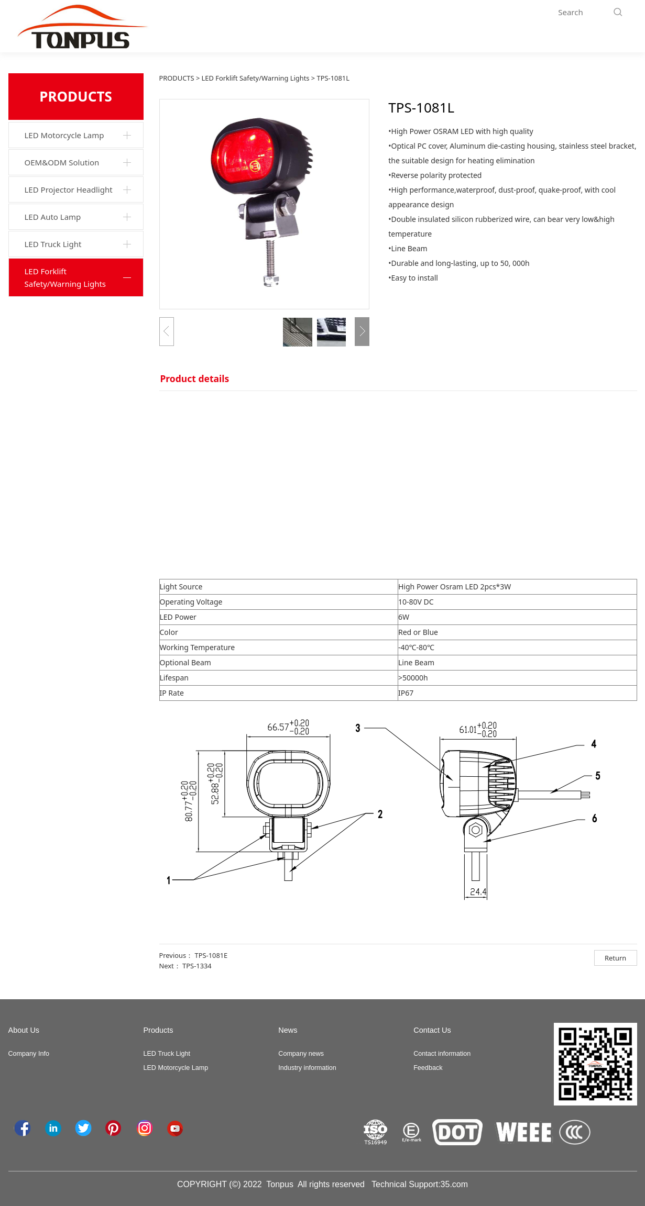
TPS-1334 (197, 965)
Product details (194, 378)
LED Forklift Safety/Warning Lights (65, 277)
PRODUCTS (176, 78)
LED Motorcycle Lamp (64, 135)
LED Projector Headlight (69, 189)
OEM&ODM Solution (62, 162)
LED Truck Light (53, 244)
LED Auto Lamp (53, 216)
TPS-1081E (210, 955)
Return (615, 958)
